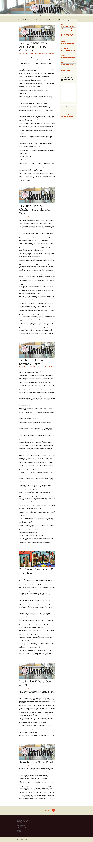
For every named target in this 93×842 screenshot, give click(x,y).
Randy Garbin (51, 575)
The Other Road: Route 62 (30, 15)
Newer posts (50, 810)
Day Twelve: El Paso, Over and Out (68, 68)
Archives (22, 15)
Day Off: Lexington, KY (65, 37)
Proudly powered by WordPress (21, 839)
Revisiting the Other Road (36, 762)
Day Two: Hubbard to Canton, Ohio (68, 26)
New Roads (58, 15)
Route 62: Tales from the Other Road (68, 28)
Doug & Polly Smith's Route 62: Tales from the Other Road (37, 53)
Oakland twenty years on (65, 109)
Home (17, 15)
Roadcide (64, 15)
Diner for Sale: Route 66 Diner (66, 110)
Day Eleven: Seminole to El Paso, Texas (67, 116)
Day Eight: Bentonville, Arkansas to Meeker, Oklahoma (33, 46)
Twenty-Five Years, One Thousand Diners (45, 15)
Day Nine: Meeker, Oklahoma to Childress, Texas (34, 209)
